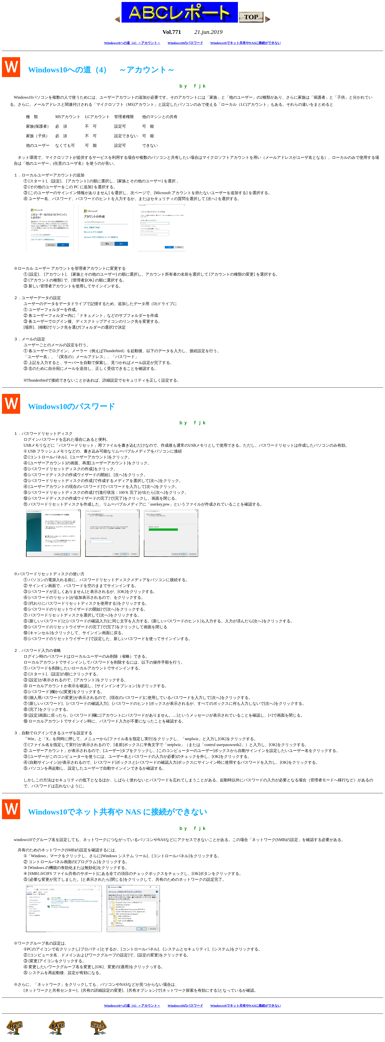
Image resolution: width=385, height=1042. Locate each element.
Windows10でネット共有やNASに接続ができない (245, 43)
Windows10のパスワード (185, 43)
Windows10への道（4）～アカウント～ (132, 43)
